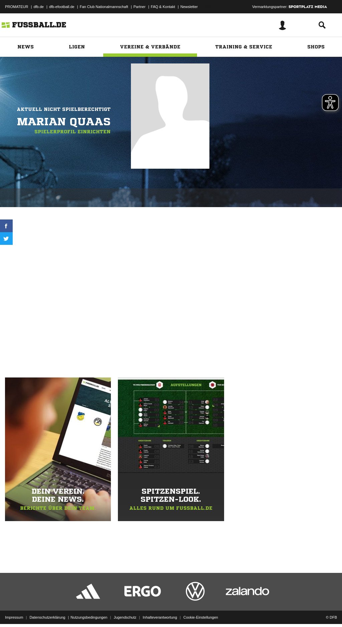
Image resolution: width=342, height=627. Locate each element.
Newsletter (189, 7)
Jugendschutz (125, 611)
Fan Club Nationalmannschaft (104, 7)
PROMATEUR (16, 7)
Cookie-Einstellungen (200, 611)
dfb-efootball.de (61, 7)
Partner (140, 7)
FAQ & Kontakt (163, 7)
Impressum (14, 611)
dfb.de (38, 7)
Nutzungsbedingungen (88, 611)
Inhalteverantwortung (160, 611)
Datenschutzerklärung (47, 611)
